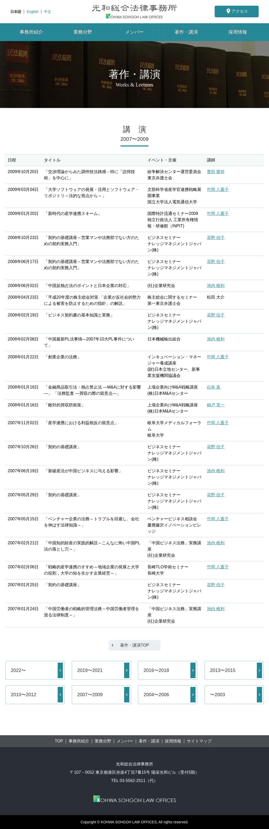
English (33, 12)
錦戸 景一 (216, 405)
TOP (59, 741)
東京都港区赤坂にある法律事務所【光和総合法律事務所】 (134, 11)
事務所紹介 (31, 32)
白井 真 (213, 387)
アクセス (236, 11)
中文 (47, 12)
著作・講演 (186, 32)
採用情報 (237, 32)
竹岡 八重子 (218, 189)
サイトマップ (199, 741)
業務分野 (82, 32)
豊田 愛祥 (216, 171)
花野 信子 (216, 237)
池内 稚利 (216, 285)
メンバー (134, 32)
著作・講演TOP (134, 645)
